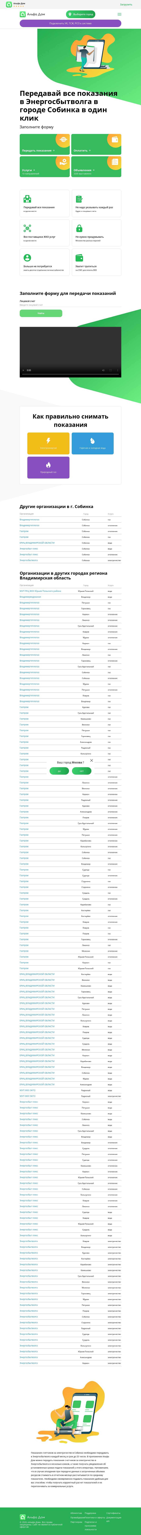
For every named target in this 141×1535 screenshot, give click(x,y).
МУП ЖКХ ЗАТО (27, 1090)
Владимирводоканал (30, 597)
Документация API (113, 1519)
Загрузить (126, 4)
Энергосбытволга (29, 560)
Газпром (24, 531)
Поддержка (90, 1513)
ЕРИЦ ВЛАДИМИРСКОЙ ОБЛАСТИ (37, 542)
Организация (27, 513)
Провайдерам (77, 1517)
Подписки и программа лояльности (91, 1526)
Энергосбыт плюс (29, 548)
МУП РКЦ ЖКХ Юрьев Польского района (40, 591)
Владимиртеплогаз (29, 519)
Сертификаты (113, 1513)
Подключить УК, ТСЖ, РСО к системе (70, 23)
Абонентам (76, 1513)
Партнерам (76, 1522)
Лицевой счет (27, 301)
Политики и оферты (95, 1517)
